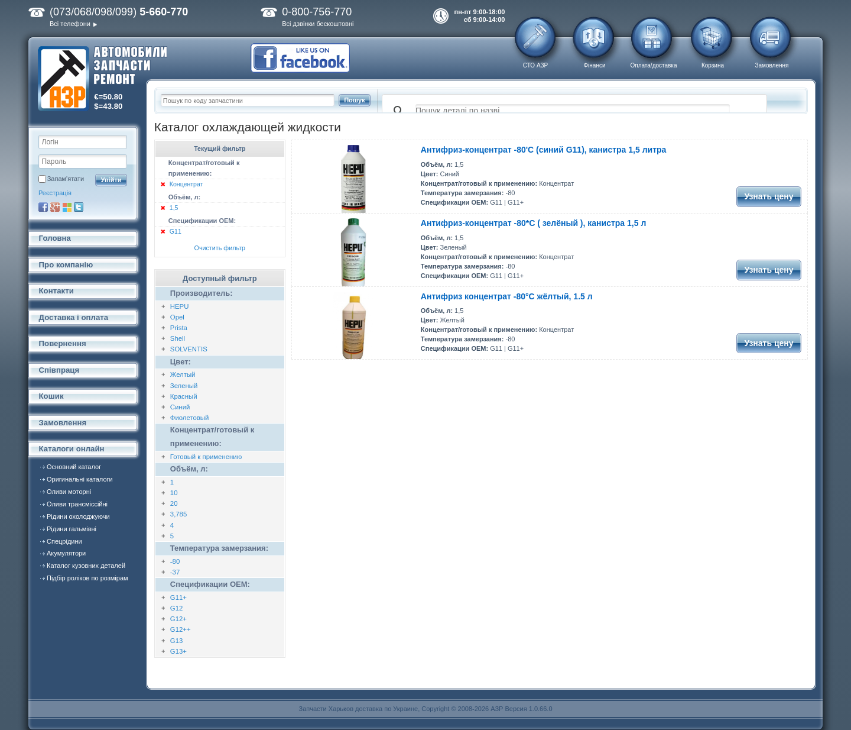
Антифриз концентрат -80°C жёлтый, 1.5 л (507, 296)
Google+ (55, 207)
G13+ (178, 651)
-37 (175, 572)
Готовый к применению (206, 456)
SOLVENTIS (188, 349)
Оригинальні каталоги (80, 479)
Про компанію (66, 264)
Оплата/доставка (653, 65)
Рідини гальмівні (71, 528)
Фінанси (594, 65)
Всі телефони (70, 23)
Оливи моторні (69, 491)
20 (174, 503)
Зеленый (184, 385)
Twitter (78, 207)
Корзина (712, 65)
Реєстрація (55, 192)
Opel (177, 317)
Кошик (51, 396)
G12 (176, 608)
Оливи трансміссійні (77, 504)
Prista (178, 327)
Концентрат (186, 184)
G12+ (178, 618)
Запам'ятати (65, 178)
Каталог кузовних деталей (86, 565)
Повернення (62, 343)
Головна (55, 238)
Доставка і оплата (74, 317)
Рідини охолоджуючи (78, 516)
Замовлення (772, 65)
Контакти (56, 290)
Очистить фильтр (220, 247)
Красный (183, 396)
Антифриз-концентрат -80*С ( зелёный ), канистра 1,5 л (533, 223)
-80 (175, 561)
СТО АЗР (535, 65)
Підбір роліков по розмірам (87, 578)
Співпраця (59, 370)
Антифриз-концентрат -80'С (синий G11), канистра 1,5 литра (544, 149)
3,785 (178, 514)
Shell (177, 338)
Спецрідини (64, 541)
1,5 (174, 207)
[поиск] (572, 111)
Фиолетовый (189, 417)
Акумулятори (66, 553)
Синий (180, 407)
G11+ (178, 597)
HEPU (179, 306)
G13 (176, 640)
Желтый (183, 374)
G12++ (180, 629)
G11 (175, 231)
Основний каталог (74, 466)
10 (174, 492)
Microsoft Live (67, 207)
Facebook (43, 207)
